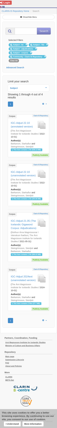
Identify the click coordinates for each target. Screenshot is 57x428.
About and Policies (13, 366)
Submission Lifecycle (14, 360)
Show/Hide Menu (28, 17)
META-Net (9, 380)
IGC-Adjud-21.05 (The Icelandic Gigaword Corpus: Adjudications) (23, 224)
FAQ (7, 363)
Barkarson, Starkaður (21, 143)
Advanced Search (15, 67)
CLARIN (8, 377)
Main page (9, 357)
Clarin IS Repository (40, 116)
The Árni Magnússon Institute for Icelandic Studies (26, 238)
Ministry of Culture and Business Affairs (22, 346)
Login (5, 2)
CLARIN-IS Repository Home (15, 11)
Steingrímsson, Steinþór (22, 146)
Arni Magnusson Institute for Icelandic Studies (25, 342)
